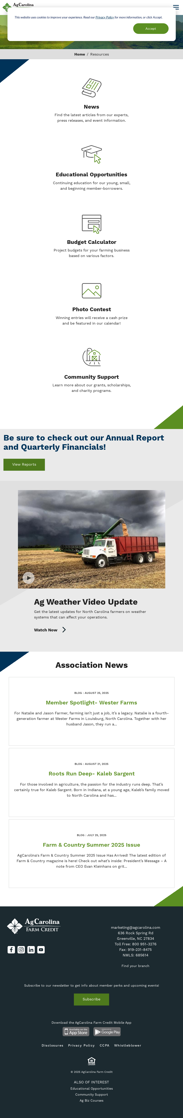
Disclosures (53, 1046)
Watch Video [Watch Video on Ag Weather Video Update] (91, 539)
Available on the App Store (76, 1031)
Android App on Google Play (107, 1031)
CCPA (105, 1046)
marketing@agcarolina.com (135, 927)
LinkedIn (31, 949)
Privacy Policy (105, 17)
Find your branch (135, 966)
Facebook (11, 949)
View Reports (24, 464)
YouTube (41, 949)
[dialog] (91, 24)
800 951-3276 (144, 944)
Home (79, 54)
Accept (150, 28)
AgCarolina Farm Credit (34, 926)
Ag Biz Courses (91, 1100)
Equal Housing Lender (91, 1061)
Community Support (91, 1094)
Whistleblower (128, 1046)
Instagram (21, 949)
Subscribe (91, 999)
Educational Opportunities (91, 1088)
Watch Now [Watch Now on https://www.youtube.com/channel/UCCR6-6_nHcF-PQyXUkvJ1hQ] (50, 630)
